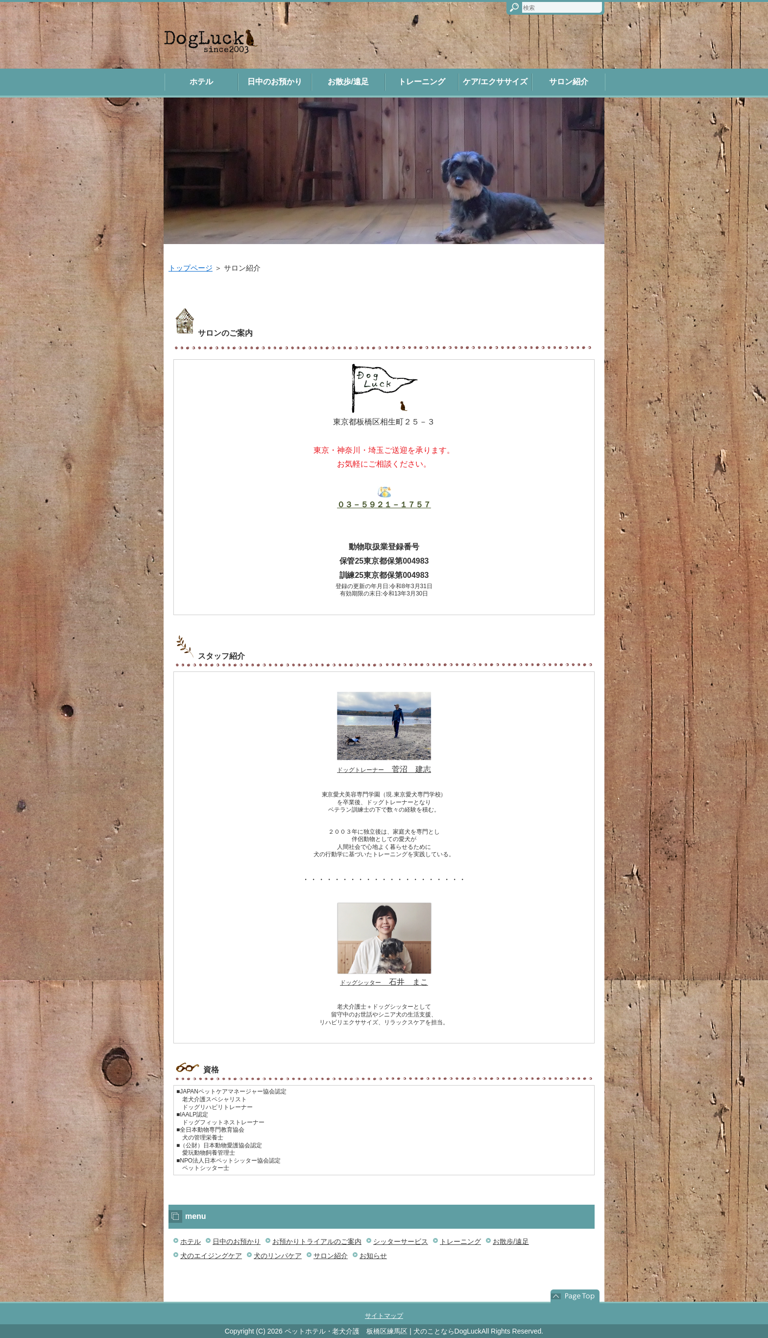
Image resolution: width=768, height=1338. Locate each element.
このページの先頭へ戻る (575, 1296)
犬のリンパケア (278, 1256)
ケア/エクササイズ (495, 81)
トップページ (190, 268)
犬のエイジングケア (211, 1256)
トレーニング (421, 81)
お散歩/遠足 (348, 81)
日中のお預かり (274, 81)
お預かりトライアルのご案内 (316, 1241)
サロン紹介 (568, 81)
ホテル (201, 81)
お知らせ (373, 1256)
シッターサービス (400, 1241)
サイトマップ (384, 1315)
